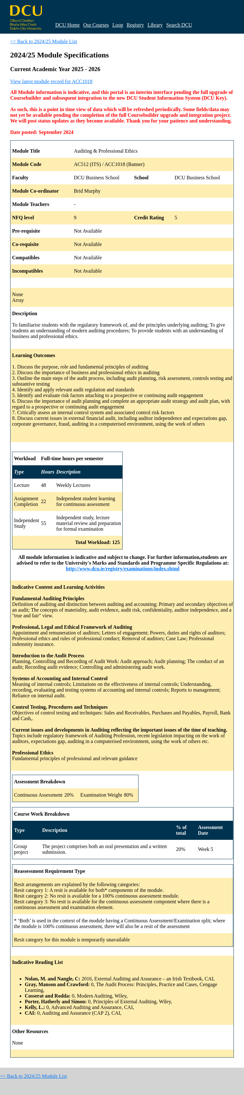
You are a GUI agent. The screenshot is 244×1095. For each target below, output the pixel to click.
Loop (117, 25)
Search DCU (179, 25)
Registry (135, 25)
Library (155, 25)
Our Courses (96, 25)
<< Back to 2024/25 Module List (43, 41)
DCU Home (67, 25)
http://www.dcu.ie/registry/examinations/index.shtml (123, 568)
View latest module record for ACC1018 (51, 81)
